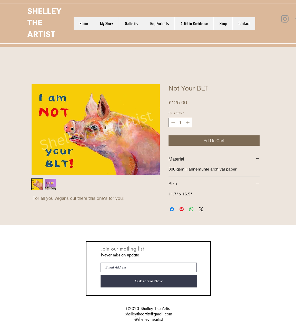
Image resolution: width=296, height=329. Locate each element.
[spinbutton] (180, 122)
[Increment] (188, 122)
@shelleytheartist (148, 319)
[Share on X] (201, 209)
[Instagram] (285, 19)
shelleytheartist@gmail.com (148, 314)
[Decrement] (172, 122)
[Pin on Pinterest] (182, 209)
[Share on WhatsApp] (191, 209)
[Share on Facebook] (172, 209)
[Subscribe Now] (149, 281)
